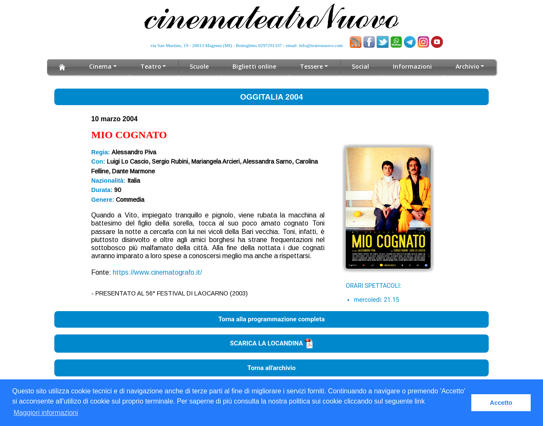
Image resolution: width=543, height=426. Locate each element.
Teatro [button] (150, 66)
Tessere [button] (311, 66)
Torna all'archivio (271, 368)
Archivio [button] (467, 66)
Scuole (199, 66)
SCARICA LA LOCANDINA (271, 343)
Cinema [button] (100, 66)
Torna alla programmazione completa (271, 319)
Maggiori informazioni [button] (46, 412)
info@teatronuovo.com (321, 45)
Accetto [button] (501, 402)
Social (360, 66)
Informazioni (412, 66)
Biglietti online (255, 66)
